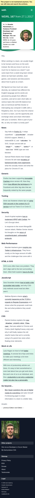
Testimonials (5, 472)
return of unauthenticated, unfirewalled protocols (16, 235)
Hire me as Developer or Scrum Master (14, 447)
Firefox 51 (18, 132)
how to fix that (28, 272)
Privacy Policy (6, 460)
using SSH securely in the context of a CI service (18, 204)
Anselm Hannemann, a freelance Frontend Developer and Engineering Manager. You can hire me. (9, 31)
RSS (3, 463)
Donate (3, 466)
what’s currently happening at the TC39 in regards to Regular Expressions (18, 299)
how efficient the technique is (19, 184)
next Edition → (19, 408)
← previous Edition (7, 408)
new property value (17, 323)
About (3, 469)
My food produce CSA (8, 450)
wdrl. (3, 10)
